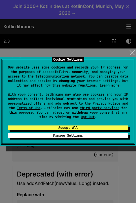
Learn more (109, 85)
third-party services (99, 108)
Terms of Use (29, 108)
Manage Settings (68, 135)
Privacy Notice (106, 103)
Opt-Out (88, 117)
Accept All (68, 127)
